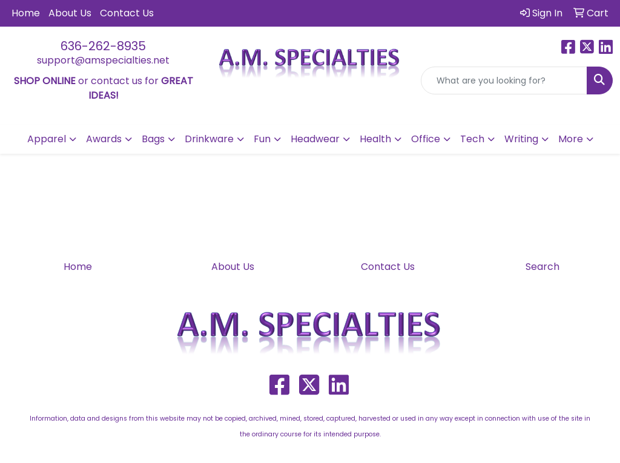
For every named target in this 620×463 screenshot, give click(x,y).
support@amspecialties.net (103, 60)
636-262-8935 (103, 46)
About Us (69, 13)
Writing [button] (521, 139)
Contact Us (127, 13)
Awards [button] (104, 139)
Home (26, 13)
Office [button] (425, 139)
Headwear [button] (315, 139)
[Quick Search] (504, 80)
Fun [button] (262, 139)
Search (542, 267)
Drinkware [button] (209, 139)
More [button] (570, 139)
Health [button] (375, 139)
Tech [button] (472, 139)
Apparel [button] (46, 139)
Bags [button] (153, 139)
